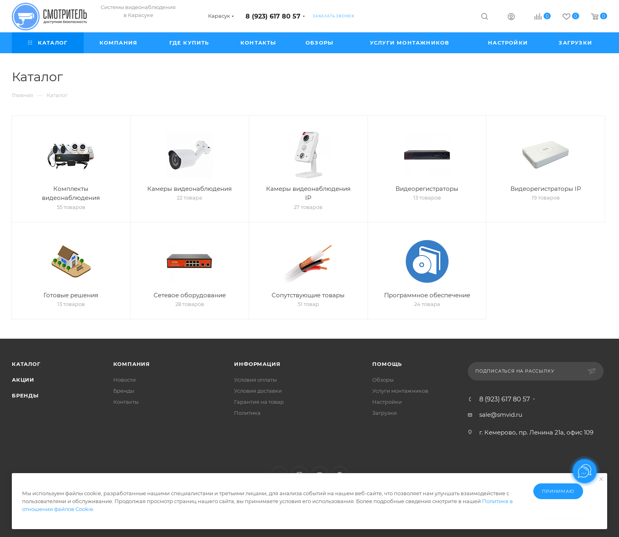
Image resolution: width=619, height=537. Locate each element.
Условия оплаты (255, 380)
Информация (257, 364)
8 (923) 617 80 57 (273, 16)
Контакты (126, 402)
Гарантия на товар (259, 402)
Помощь (387, 364)
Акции (23, 380)
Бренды (25, 395)
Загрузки (384, 413)
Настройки (387, 402)
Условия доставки (258, 391)
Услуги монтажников (400, 391)
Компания (131, 364)
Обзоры (383, 380)
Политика (247, 413)
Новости (124, 380)
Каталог (26, 364)
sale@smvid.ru (500, 414)
